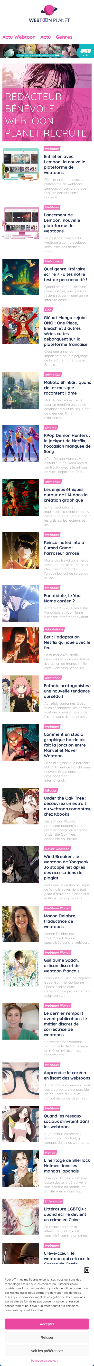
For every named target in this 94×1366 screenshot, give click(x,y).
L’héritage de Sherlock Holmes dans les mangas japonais (67, 1165)
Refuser (47, 1337)
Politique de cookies (44, 1360)
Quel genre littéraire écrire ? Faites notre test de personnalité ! (65, 274)
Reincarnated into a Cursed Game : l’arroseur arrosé (64, 548)
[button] (86, 1270)
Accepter (47, 1324)
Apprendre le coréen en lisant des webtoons (67, 1075)
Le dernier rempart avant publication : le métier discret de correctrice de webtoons (65, 1023)
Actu (45, 37)
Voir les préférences (47, 1351)
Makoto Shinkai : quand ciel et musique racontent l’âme (68, 387)
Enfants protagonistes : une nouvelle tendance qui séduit (67, 691)
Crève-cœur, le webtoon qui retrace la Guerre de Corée (67, 1258)
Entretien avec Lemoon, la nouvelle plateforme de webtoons (64, 164)
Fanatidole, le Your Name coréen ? (63, 598)
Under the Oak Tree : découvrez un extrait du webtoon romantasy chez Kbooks (68, 806)
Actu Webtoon (19, 37)
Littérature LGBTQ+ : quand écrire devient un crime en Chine (65, 1214)
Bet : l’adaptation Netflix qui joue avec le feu (67, 642)
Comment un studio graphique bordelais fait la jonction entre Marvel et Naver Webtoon (65, 744)
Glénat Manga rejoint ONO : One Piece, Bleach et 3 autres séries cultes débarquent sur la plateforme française (65, 331)
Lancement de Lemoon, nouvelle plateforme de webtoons (62, 222)
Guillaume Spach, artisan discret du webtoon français (62, 965)
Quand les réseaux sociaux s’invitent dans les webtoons (66, 1121)
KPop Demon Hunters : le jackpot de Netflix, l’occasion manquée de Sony (67, 443)
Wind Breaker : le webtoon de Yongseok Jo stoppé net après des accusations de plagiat (66, 867)
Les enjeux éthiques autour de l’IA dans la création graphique (66, 495)
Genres (64, 37)
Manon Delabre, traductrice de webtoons (60, 921)
